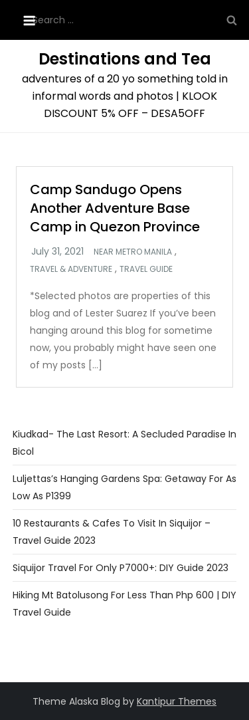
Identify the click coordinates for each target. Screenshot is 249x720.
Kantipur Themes (176, 701)
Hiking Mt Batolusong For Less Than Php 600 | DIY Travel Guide (124, 603)
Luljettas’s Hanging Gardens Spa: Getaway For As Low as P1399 (124, 487)
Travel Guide (146, 269)
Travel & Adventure (71, 269)
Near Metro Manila (133, 252)
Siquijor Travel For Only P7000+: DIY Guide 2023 (120, 567)
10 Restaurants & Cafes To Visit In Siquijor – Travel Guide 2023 (111, 532)
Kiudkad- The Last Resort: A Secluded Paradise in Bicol (124, 442)
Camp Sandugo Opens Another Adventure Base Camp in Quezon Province (115, 208)
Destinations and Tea (125, 59)
